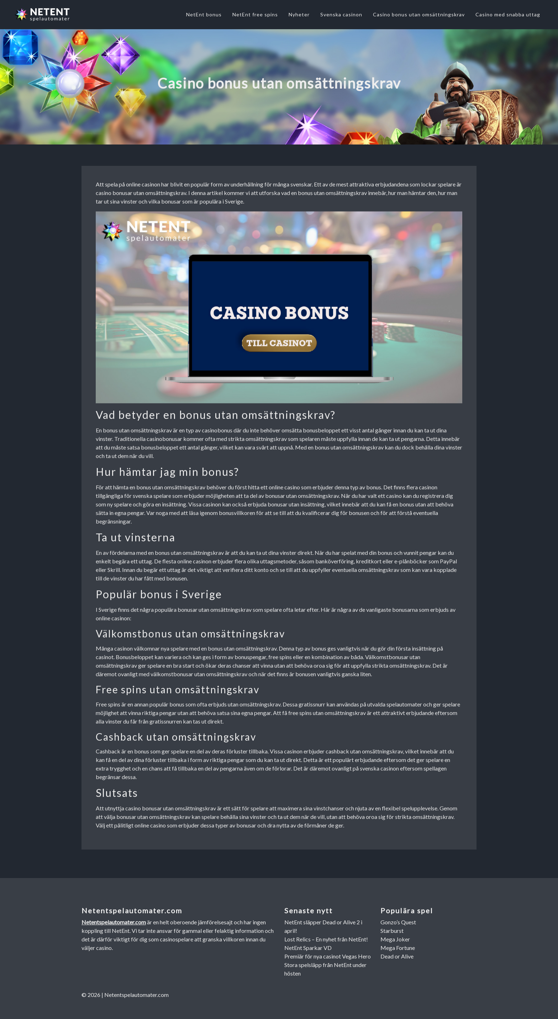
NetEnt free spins (255, 14)
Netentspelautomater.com (113, 922)
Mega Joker (395, 939)
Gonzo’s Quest (398, 922)
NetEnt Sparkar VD (308, 947)
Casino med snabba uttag (507, 14)
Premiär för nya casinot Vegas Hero (327, 956)
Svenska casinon (341, 14)
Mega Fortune (397, 947)
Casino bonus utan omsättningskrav (419, 14)
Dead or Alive (397, 956)
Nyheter (299, 14)
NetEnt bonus (204, 14)
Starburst (392, 930)
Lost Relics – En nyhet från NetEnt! (326, 939)
